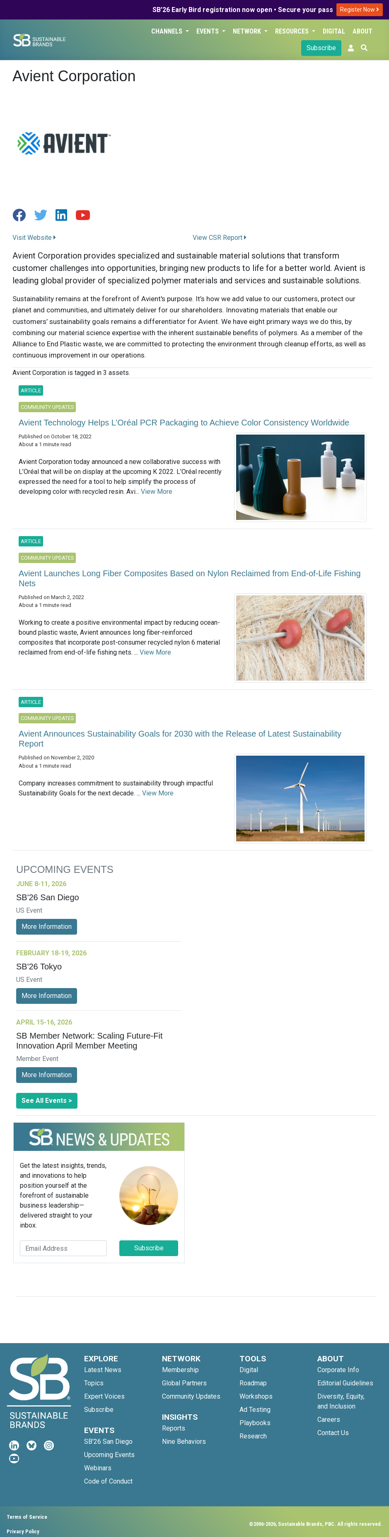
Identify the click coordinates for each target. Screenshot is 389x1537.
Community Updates (191, 1396)
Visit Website (34, 238)
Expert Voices (104, 1396)
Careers (328, 1419)
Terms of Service (27, 1517)
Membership (180, 1370)
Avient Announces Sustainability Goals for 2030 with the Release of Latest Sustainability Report (180, 738)
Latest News (102, 1370)
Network (248, 31)
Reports (173, 1428)
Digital (334, 31)
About (362, 31)
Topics (94, 1383)
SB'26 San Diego (108, 1441)
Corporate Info (338, 1370)
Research (253, 1436)
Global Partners (184, 1383)
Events (208, 31)
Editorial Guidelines (345, 1383)
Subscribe (321, 48)
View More (156, 491)
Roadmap (253, 1383)
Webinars (97, 1468)
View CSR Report (219, 238)
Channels (167, 31)
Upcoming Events (109, 1455)
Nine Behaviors (184, 1441)
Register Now (359, 9)
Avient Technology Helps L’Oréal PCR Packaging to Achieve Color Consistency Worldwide (184, 422)
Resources (292, 31)
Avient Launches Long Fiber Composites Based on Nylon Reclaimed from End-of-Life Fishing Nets (190, 578)
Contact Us (333, 1433)
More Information (47, 926)
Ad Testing (255, 1410)
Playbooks (255, 1423)
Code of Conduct (108, 1481)
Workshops (256, 1396)
